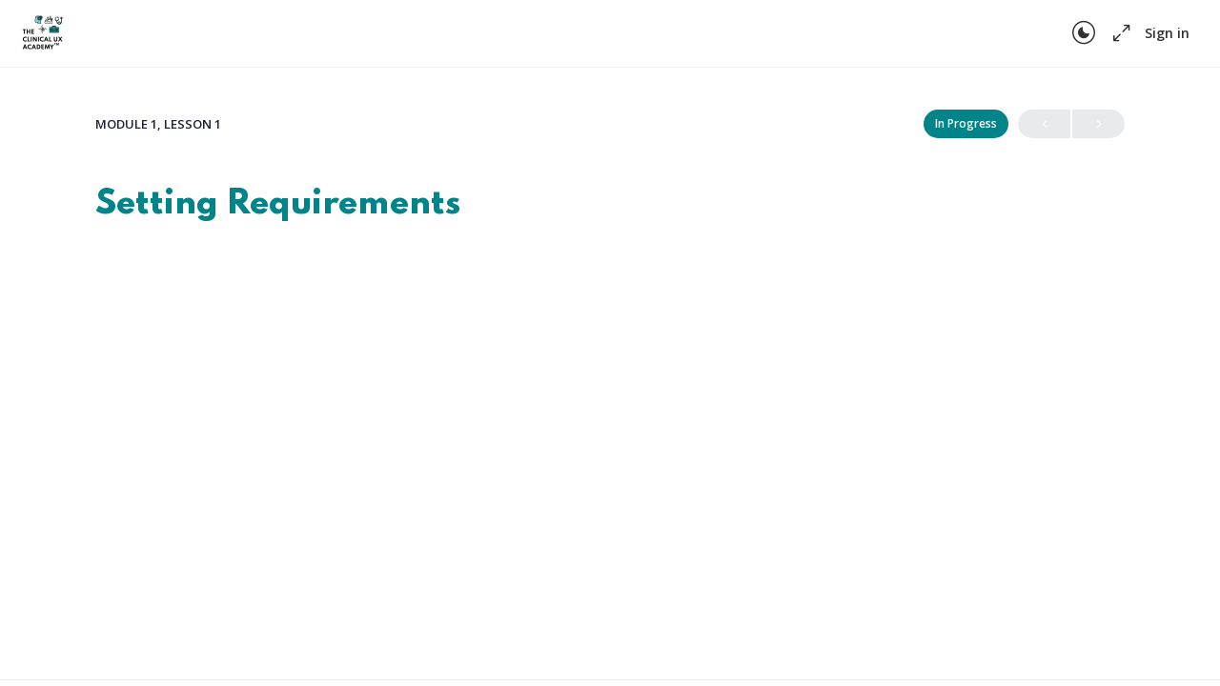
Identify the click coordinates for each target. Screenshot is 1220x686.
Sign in (1167, 33)
